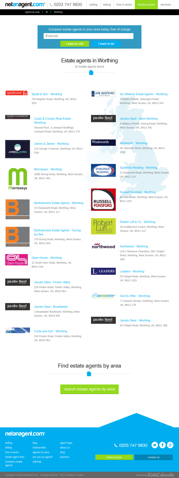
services (166, 4)
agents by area (41, 452)
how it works (124, 4)
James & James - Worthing (51, 143)
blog (62, 452)
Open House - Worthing (47, 257)
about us (65, 447)
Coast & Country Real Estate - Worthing (53, 120)
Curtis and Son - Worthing (50, 331)
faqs (35, 442)
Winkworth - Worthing (133, 143)
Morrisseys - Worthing (48, 169)
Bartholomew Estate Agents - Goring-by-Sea (58, 232)
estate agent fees (14, 456)
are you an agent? (43, 456)
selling (93, 4)
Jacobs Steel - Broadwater (51, 306)
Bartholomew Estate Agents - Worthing (58, 202)
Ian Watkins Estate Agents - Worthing (143, 94)
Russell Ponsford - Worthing (138, 192)
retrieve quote (146, 4)
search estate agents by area (89, 389)
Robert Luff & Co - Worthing (137, 221)
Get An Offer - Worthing (135, 295)
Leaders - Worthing (132, 271)
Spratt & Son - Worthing (47, 94)
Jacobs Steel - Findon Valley (52, 282)
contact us (153, 457)
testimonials (39, 447)
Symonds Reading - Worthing (138, 167)
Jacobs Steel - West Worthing (139, 118)
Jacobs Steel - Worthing (135, 320)
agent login (66, 442)
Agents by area (32, 12)
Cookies (79, 475)
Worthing (58, 12)
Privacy (70, 475)
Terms (62, 475)
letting (107, 4)
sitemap (37, 461)
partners (64, 456)
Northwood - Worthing (134, 246)
